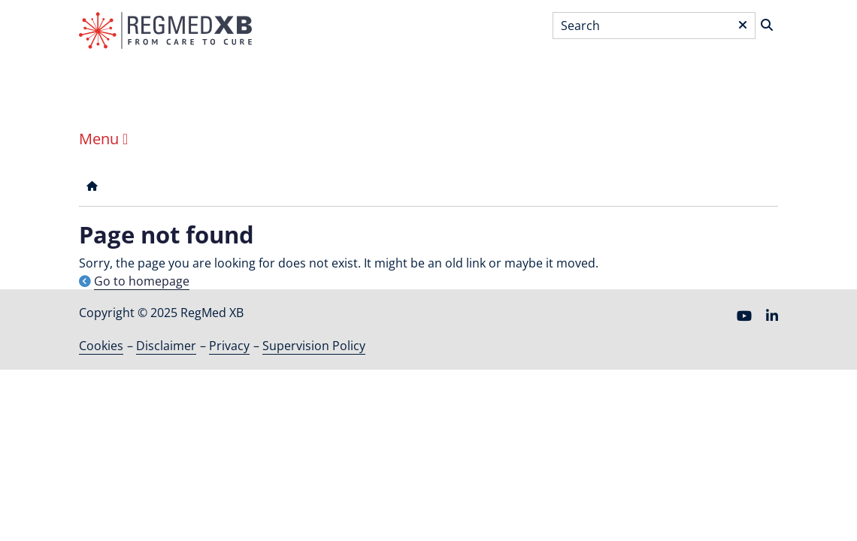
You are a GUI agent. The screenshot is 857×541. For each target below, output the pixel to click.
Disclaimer (166, 345)
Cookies (101, 345)
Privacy (229, 345)
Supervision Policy (313, 345)
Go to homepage (141, 281)
